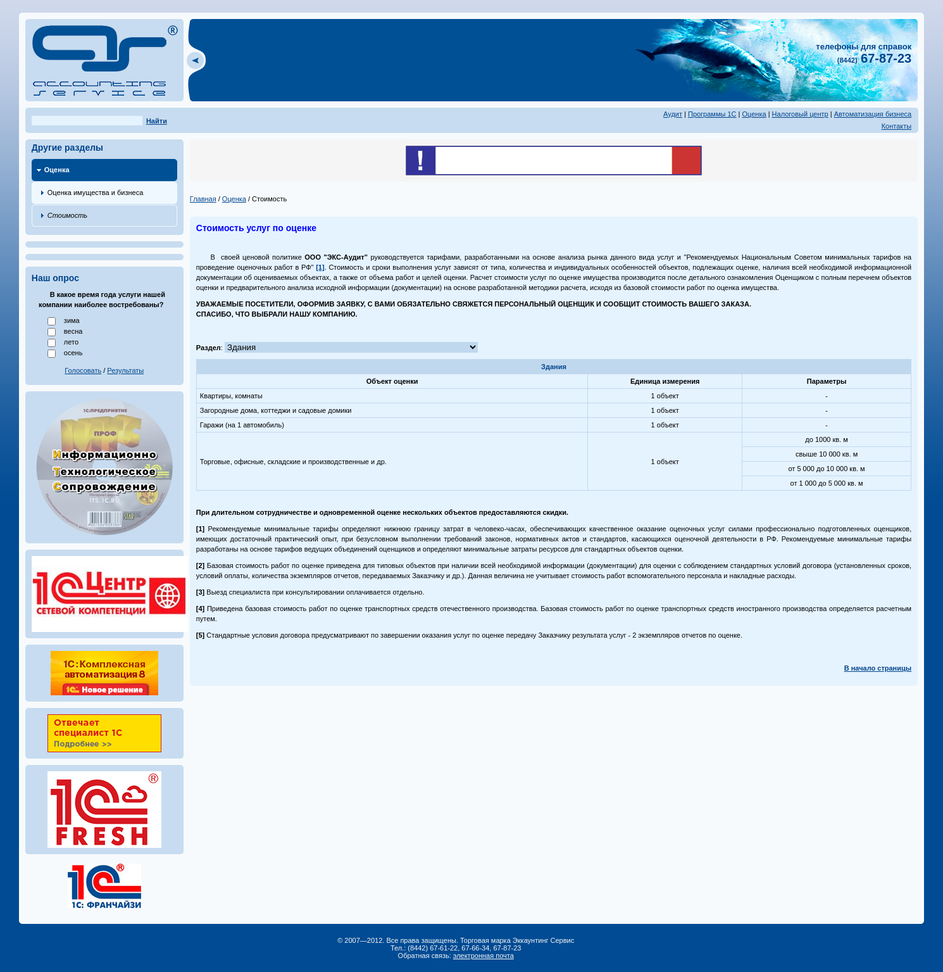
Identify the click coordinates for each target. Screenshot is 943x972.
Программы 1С (712, 114)
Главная (203, 199)
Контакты (897, 126)
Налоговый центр (800, 114)
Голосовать (83, 370)
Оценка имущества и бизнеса (95, 192)
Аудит (672, 114)
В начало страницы (878, 668)
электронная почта (483, 955)
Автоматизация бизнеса (873, 114)
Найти (156, 121)
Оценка (754, 114)
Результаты (125, 370)
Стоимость (67, 215)
